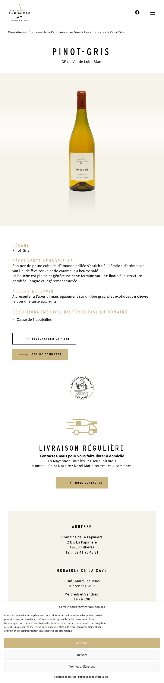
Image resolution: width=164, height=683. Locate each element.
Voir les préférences (82, 666)
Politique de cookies (65, 677)
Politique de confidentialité (93, 677)
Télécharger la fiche (54, 339)
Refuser (82, 655)
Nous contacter (89, 484)
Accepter (82, 643)
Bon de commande (49, 355)
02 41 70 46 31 (110, 12)
